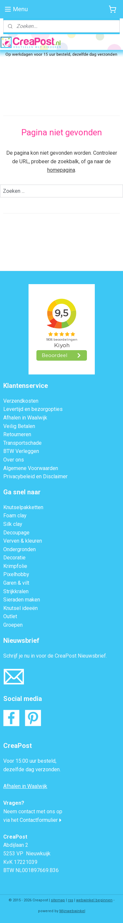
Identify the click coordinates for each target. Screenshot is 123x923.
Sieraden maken (21, 600)
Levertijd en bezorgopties (33, 409)
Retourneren (17, 434)
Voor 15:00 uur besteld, (29, 761)
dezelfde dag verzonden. (32, 769)
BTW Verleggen (21, 451)
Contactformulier (39, 820)
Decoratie (14, 557)
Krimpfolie (15, 566)
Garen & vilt (16, 583)
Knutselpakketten (23, 507)
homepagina (61, 170)
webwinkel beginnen (94, 900)
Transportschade (22, 443)
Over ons (13, 460)
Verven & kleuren (22, 541)
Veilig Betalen (19, 426)
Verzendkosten (20, 401)
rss (70, 900)
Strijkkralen (16, 591)
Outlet (10, 616)
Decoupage (16, 532)
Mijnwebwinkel (72, 911)
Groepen (13, 625)
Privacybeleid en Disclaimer (35, 476)
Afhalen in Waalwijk (25, 418)
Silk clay (12, 524)
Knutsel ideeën (20, 608)
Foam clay (15, 515)
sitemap (58, 900)
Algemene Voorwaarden (30, 468)
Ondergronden (19, 549)
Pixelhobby (16, 574)
